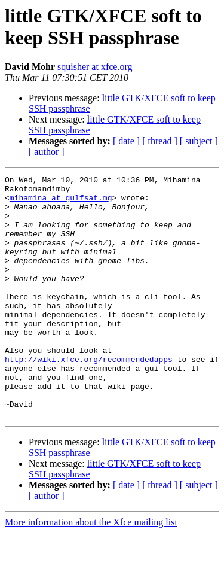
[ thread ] (159, 141)
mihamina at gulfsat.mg (61, 202)
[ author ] (47, 152)
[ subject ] (199, 141)
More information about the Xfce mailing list (91, 570)
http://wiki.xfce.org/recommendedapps (89, 396)
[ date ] (126, 141)
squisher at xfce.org (94, 67)
